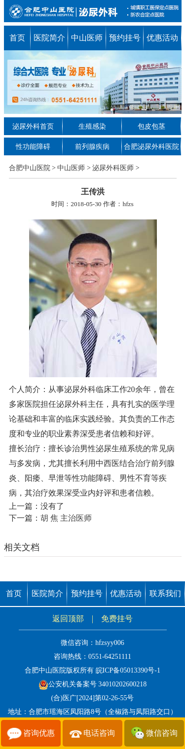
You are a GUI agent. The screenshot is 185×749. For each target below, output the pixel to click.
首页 (17, 38)
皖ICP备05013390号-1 (128, 670)
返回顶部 (68, 618)
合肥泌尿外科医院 (151, 146)
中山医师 (87, 38)
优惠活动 (162, 38)
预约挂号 (125, 38)
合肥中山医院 (29, 168)
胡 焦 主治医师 (66, 518)
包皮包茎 (151, 126)
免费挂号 (117, 618)
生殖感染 (92, 126)
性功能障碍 (33, 146)
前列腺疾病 (92, 146)
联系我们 (165, 593)
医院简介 (49, 38)
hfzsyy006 (109, 642)
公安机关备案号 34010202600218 (92, 684)
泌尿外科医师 (113, 168)
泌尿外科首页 (33, 126)
